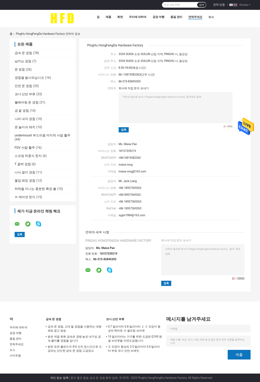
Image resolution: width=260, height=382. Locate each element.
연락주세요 (195, 16)
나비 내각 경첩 (25, 119)
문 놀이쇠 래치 (25, 127)
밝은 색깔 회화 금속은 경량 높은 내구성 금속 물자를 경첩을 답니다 (74, 338)
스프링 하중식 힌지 (28, 156)
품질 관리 (176, 16)
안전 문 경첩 (23, 86)
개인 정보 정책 (59, 377)
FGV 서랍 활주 (25, 148)
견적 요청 (219, 4)
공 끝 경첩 (22, 111)
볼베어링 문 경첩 (27, 102)
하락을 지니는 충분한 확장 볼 (35, 189)
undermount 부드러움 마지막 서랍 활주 (43, 135)
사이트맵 (15, 355)
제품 (108, 16)
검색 (201, 4)
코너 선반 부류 (25, 94)
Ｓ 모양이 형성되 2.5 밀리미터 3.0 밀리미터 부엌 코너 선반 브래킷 (134, 348)
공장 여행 (158, 16)
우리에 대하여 (137, 16)
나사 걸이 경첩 (25, 172)
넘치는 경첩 (23, 61)
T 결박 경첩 (23, 164)
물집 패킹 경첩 (25, 180)
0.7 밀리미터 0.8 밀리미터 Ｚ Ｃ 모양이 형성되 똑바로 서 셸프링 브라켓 (134, 328)
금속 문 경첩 (23, 53)
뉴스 (211, 16)
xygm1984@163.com (132, 215)
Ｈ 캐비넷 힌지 (25, 197)
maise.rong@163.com (132, 171)
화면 (120, 16)
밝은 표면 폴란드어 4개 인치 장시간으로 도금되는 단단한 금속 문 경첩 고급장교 (75, 348)
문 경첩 (20, 69)
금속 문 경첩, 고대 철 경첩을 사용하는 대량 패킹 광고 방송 (75, 328)
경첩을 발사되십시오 (29, 78)
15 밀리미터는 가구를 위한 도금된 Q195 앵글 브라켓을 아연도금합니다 (135, 338)
